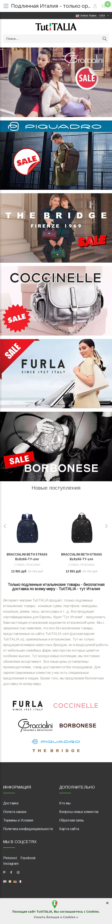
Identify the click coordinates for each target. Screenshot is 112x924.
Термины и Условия (18, 820)
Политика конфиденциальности (28, 829)
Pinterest (10, 858)
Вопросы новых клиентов (79, 812)
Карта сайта (69, 829)
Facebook (28, 858)
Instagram (11, 863)
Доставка (10, 803)
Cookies (92, 911)
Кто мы (65, 803)
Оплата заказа (14, 812)
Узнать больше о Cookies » (56, 917)
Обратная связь (71, 820)
